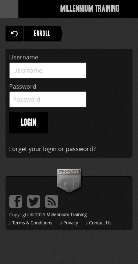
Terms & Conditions (32, 222)
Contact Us (100, 222)
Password (22, 86)
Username (23, 57)
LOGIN (28, 123)
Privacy (70, 222)
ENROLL (47, 33)
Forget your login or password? (52, 149)
